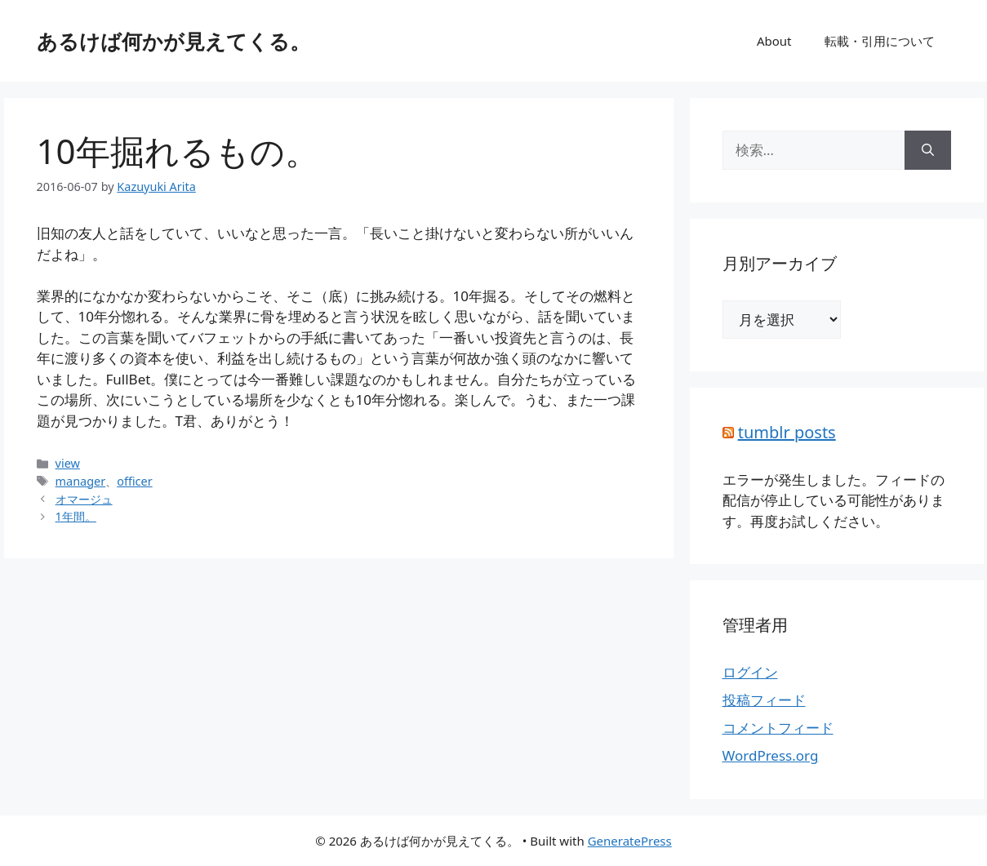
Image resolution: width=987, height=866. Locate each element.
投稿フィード (764, 700)
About (774, 41)
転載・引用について (880, 41)
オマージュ (84, 499)
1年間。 (76, 516)
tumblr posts (787, 432)
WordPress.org (770, 755)
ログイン (750, 672)
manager (81, 481)
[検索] (928, 150)
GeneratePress (630, 841)
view (68, 463)
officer (134, 481)
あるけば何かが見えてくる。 (173, 41)
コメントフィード (778, 727)
